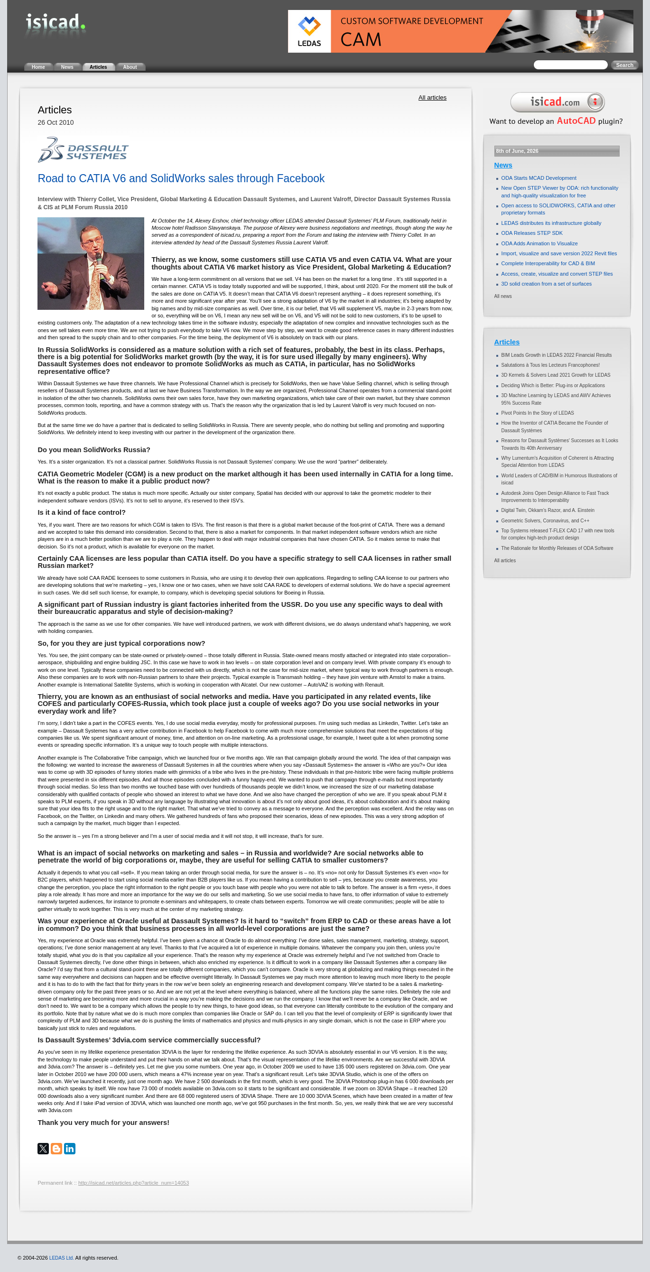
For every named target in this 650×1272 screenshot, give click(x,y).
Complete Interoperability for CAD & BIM (548, 263)
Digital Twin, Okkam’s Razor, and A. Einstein (547, 510)
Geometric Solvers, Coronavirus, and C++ (545, 520)
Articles (507, 342)
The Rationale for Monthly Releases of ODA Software (557, 548)
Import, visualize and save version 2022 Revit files (559, 253)
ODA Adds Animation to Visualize (539, 243)
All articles (432, 97)
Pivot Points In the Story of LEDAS (537, 413)
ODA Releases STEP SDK (532, 233)
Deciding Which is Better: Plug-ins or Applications (553, 385)
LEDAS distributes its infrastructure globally (551, 223)
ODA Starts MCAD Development (538, 178)
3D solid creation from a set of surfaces (546, 284)
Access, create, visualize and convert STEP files (557, 274)
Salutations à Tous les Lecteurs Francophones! (550, 365)
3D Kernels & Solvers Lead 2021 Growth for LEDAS (556, 375)
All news (503, 296)
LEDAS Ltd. (61, 1258)
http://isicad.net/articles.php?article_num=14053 (133, 1183)
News (503, 165)
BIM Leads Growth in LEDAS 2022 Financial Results (556, 355)
